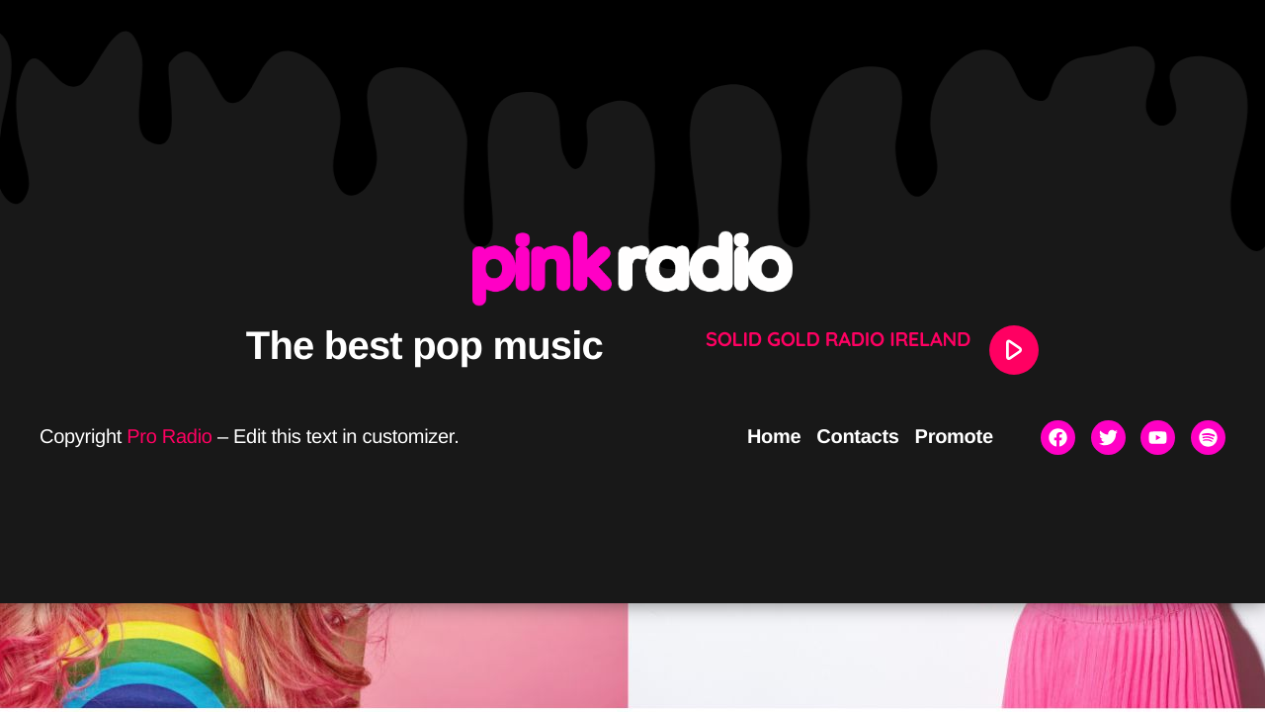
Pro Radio (168, 437)
